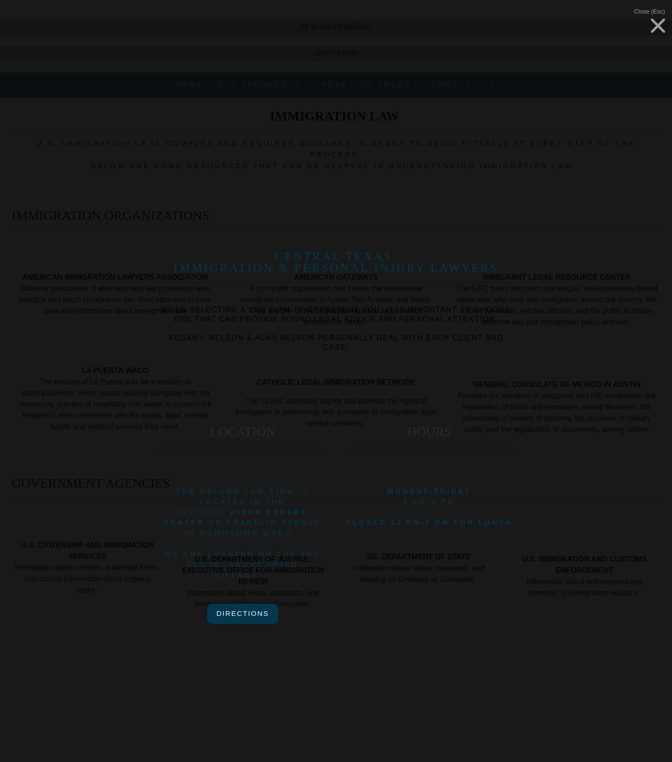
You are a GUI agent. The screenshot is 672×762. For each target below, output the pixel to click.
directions (243, 613)
